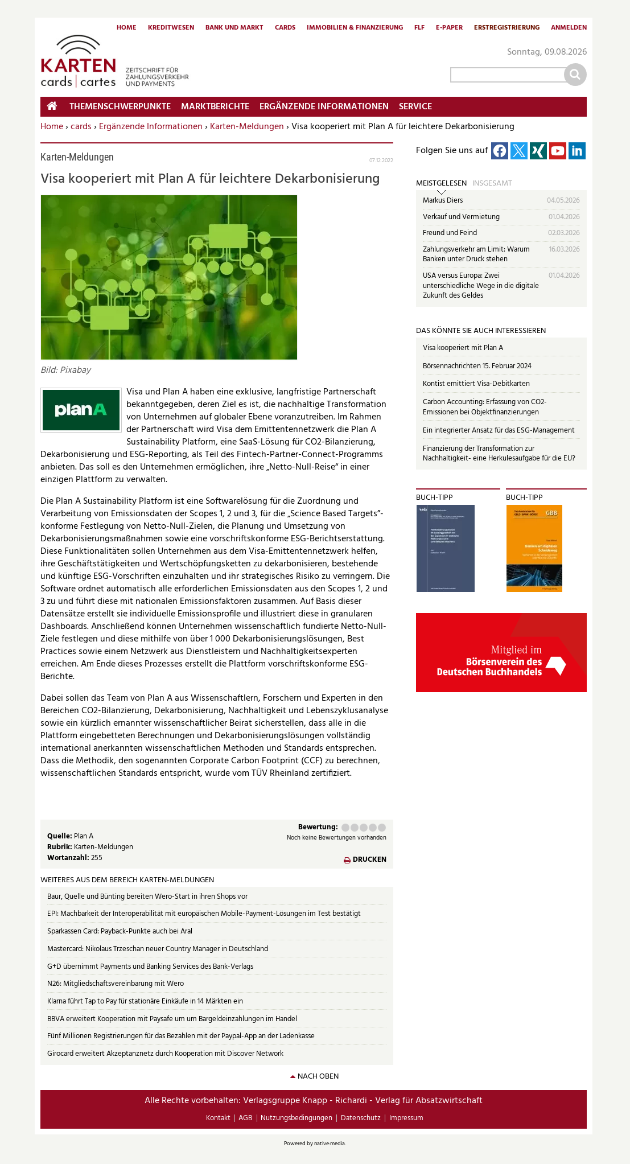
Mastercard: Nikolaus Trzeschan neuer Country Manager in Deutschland (157, 949)
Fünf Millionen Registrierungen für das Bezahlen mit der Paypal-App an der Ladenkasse (181, 1036)
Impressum (406, 1118)
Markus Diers (443, 201)
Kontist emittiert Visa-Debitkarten (476, 384)
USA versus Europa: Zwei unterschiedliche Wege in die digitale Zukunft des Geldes (481, 286)
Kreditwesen (171, 28)
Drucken (369, 860)
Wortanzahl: (69, 858)
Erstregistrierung (507, 28)
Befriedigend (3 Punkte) (363, 827)
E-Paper (449, 28)
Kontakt (218, 1118)
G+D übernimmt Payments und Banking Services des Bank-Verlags (150, 967)
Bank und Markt (234, 28)
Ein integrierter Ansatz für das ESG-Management (499, 431)
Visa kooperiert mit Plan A (463, 348)
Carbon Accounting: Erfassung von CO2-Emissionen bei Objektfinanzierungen (485, 407)
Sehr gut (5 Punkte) (381, 827)
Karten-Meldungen (247, 127)
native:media (329, 1143)
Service (415, 107)
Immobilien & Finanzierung (355, 28)
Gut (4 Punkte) (372, 827)
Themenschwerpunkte (120, 107)
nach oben (318, 1076)
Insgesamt (492, 184)
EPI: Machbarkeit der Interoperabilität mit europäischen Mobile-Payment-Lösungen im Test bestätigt (204, 914)
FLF (419, 28)
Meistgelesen (441, 184)
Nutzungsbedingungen (296, 1118)
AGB (245, 1118)
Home (127, 28)
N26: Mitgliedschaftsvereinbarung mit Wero (115, 984)
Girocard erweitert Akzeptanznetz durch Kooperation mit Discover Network (165, 1054)
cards (81, 127)
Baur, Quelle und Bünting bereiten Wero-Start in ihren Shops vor (147, 897)
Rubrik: (60, 847)
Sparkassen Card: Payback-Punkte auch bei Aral (119, 931)
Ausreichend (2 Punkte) (354, 827)
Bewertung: (318, 827)
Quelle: (60, 836)
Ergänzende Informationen (151, 127)
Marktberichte (215, 107)
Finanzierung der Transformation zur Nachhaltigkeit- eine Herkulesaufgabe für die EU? (499, 454)
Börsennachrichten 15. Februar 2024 (477, 366)
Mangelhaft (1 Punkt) (345, 827)
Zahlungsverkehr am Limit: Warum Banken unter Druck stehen (476, 255)
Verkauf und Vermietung (461, 217)
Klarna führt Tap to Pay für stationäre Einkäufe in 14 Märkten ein (145, 1001)
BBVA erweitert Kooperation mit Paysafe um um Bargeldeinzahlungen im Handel (172, 1019)
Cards (285, 28)
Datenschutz (361, 1118)
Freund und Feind (450, 233)
